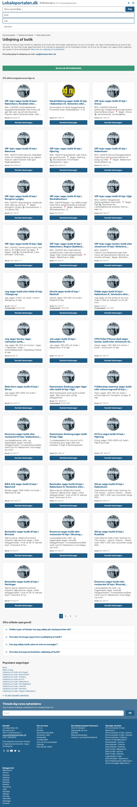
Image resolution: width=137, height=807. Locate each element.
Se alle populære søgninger (17, 695)
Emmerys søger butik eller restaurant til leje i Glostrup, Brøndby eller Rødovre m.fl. (65, 534)
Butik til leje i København (115, 749)
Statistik (74, 733)
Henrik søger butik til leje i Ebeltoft (64, 293)
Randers (6, 782)
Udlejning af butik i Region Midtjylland (19, 691)
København (7, 770)
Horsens (6, 803)
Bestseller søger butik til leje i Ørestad (22, 533)
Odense (6, 775)
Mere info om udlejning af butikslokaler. (48, 49)
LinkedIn (18, 750)
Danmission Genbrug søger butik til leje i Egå (68, 435)
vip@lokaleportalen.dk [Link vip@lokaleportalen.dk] (46, 54)
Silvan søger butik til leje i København (109, 485)
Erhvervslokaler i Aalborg (116, 737)
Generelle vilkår (43, 735)
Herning (6, 796)
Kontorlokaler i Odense (115, 744)
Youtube (11, 750)
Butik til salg (8, 670)
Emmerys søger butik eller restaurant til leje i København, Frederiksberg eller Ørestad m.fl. (23, 437)
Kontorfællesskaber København (118, 761)
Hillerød (6, 794)
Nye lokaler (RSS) (44, 747)
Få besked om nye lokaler (129, 3)
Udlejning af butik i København (16, 681)
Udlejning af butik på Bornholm (16, 674)
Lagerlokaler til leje (113, 756)
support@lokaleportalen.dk (14, 735)
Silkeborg (7, 787)
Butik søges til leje (43, 35)
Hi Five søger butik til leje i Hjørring (109, 435)
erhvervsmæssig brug (68, 3)
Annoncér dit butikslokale (68, 68)
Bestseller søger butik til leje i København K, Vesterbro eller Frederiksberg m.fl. (67, 487)
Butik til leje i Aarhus (114, 751)
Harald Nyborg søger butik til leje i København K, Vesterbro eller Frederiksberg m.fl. (68, 104)
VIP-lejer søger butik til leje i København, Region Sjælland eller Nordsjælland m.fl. (66, 246)
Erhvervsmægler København (117, 763)
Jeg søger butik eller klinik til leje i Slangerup (23, 293)
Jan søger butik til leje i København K (63, 340)
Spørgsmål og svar (79, 730)
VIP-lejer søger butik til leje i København (110, 150)
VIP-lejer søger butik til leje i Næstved (21, 150)
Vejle (5, 789)
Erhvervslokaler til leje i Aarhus (118, 733)
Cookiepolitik (42, 740)
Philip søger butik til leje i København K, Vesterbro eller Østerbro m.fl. (111, 294)
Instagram (7, 750)
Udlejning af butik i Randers (14, 688)
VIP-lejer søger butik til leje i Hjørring (66, 150)
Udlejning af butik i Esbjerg (14, 677)
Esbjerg (6, 780)
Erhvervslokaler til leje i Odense (118, 735)
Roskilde (6, 791)
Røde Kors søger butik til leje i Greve (22, 388)
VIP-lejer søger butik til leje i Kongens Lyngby (21, 197)
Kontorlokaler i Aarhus (114, 742)
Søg (130, 9)
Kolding (6, 784)
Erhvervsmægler (9, 35)
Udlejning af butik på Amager (15, 672)
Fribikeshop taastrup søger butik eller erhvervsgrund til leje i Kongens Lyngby (112, 389)
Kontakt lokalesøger (24, 122)
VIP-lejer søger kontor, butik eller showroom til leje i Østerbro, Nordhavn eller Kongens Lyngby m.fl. (113, 247)
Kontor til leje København (116, 740)
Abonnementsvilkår (45, 733)
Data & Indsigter (78, 728)
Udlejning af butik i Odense (14, 686)
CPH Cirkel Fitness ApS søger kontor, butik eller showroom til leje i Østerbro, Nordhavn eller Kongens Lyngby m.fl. (112, 342)
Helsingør (7, 801)
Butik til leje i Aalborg (114, 754)
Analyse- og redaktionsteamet (84, 737)
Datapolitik (41, 737)
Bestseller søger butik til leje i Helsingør (22, 583)
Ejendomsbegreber (79, 735)
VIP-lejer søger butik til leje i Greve (110, 102)
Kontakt (40, 730)
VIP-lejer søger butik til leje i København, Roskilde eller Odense (21, 104)
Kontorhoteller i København (116, 758)
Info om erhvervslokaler (47, 742)
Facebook (4, 750)
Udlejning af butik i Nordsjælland (17, 684)
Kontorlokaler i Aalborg (115, 747)
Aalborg (6, 777)
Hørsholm (7, 798)
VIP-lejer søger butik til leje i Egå (112, 196)
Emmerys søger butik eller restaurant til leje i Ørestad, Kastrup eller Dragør (109, 584)
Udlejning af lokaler (26, 35)
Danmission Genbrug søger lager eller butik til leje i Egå (68, 388)
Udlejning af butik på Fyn (13, 679)
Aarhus (6, 772)
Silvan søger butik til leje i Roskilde (109, 533)
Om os (39, 728)
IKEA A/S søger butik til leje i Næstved (21, 485)
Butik (5, 667)
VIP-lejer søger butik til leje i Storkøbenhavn (66, 197)
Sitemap (40, 744)
